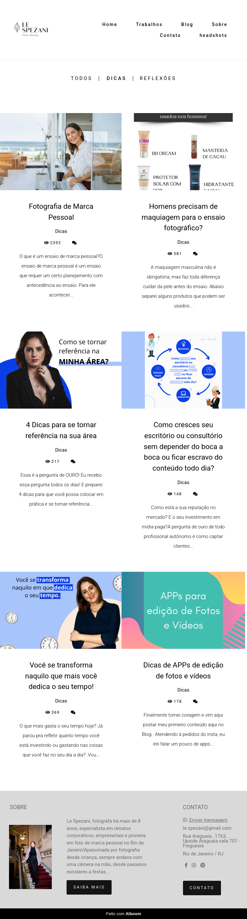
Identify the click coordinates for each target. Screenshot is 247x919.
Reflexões (158, 78)
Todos (81, 78)
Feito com (123, 913)
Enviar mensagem (208, 820)
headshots (213, 35)
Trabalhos (149, 24)
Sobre (219, 24)
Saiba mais (89, 887)
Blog (187, 24)
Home (109, 24)
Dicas (117, 78)
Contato (170, 35)
